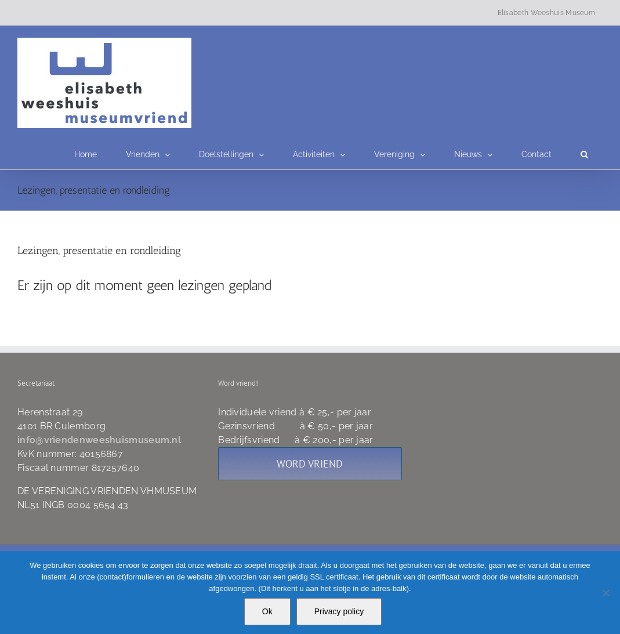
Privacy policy (339, 611)
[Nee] (605, 593)
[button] (584, 154)
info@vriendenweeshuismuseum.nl (99, 439)
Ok (267, 611)
